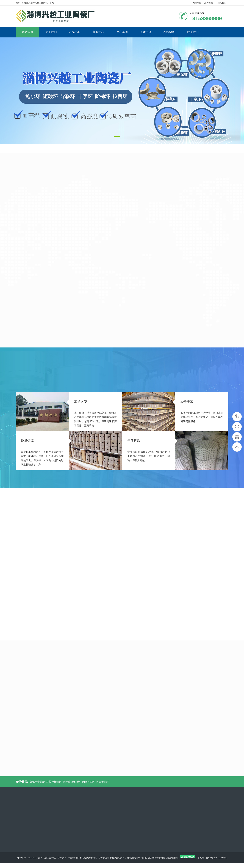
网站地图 (197, 3)
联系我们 (222, 3)
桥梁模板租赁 (53, 781)
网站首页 (27, 32)
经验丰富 (187, 401)
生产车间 (122, 32)
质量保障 (27, 440)
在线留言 (169, 32)
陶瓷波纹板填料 (72, 781)
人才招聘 (145, 32)
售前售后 (133, 440)
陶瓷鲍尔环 (102, 781)
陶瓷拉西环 (88, 781)
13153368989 (237, 416)
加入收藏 (208, 3)
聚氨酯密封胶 (37, 781)
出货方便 (80, 401)
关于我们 (51, 32)
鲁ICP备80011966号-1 (216, 857)
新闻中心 (98, 32)
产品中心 (74, 32)
